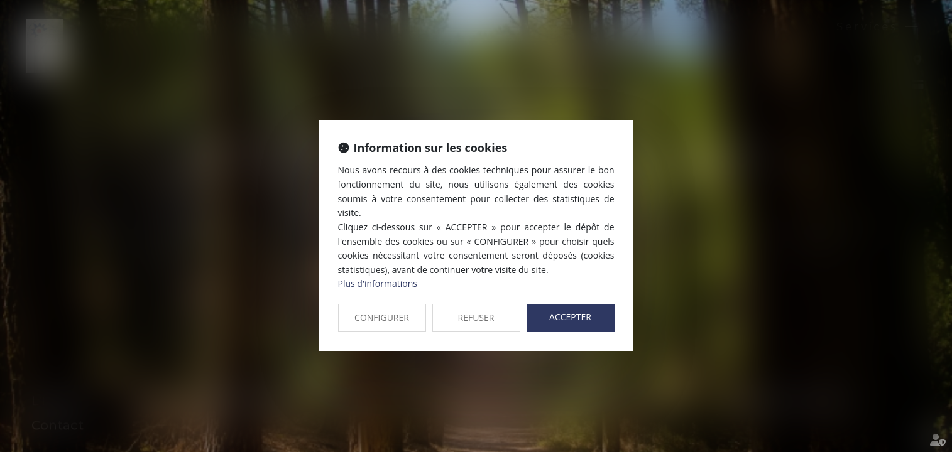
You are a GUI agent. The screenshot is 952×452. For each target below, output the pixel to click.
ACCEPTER (570, 317)
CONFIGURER (381, 317)
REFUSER (476, 317)
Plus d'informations (377, 283)
